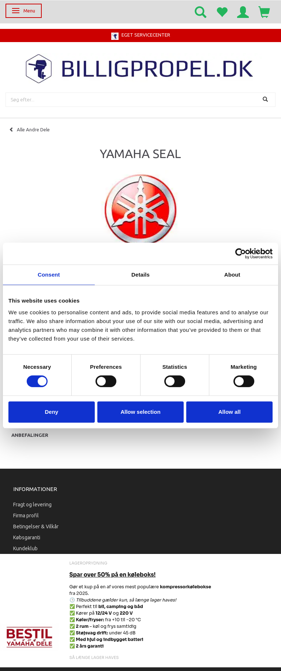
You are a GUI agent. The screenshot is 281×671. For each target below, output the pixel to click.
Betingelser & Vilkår (36, 526)
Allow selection (140, 412)
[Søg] (266, 100)
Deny (51, 412)
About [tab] (232, 274)
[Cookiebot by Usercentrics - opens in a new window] (241, 253)
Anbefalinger (29, 435)
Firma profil (26, 515)
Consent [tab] (49, 274)
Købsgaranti (26, 537)
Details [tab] (140, 274)
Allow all (229, 412)
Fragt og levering (32, 504)
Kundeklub (25, 548)
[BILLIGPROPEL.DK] (140, 68)
